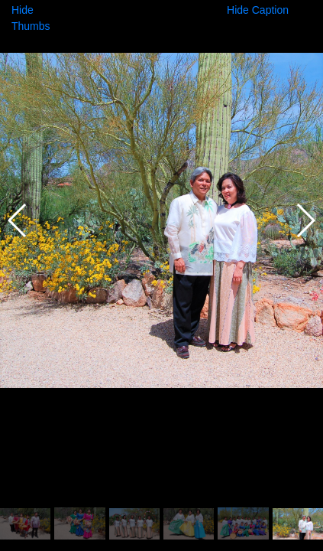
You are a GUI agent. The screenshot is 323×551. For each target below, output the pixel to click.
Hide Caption (258, 10)
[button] (305, 220)
